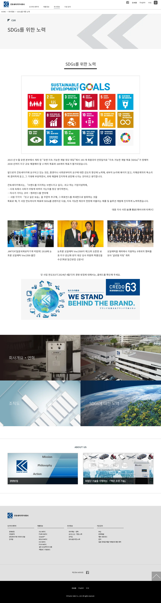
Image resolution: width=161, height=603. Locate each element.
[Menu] (155, 2)
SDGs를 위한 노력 (23, 12)
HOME (3, 12)
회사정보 (11, 12)
